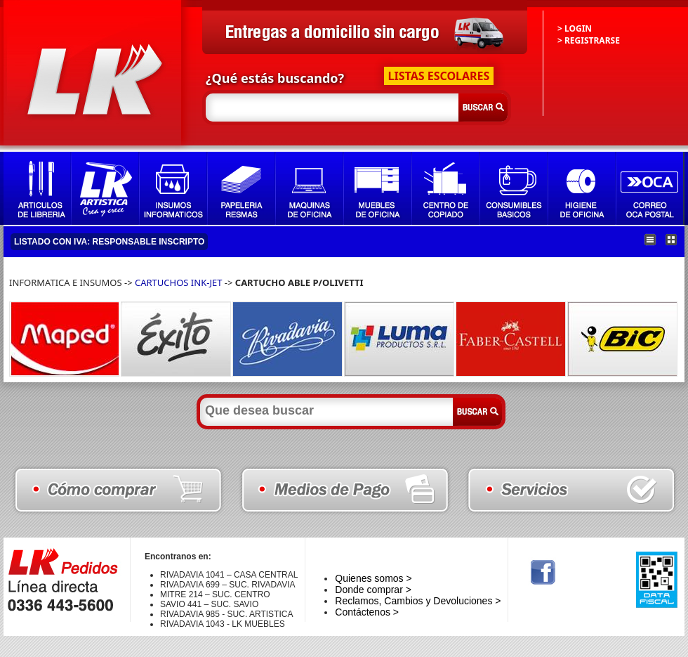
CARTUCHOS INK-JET (178, 282)
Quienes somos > (373, 578)
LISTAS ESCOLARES (439, 76)
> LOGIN (574, 28)
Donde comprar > (373, 589)
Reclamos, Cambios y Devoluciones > (418, 600)
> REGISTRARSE (588, 40)
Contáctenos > (367, 612)
